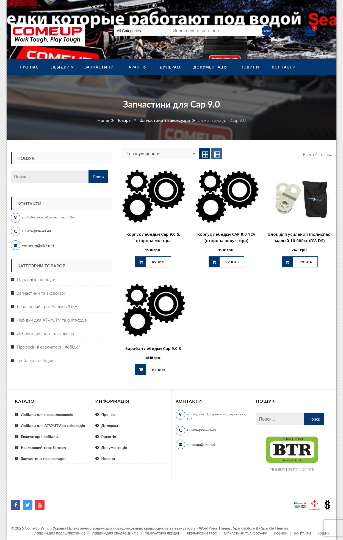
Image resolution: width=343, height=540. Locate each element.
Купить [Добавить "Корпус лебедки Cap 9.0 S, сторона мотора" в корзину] (158, 262)
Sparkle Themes (274, 528)
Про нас (29, 67)
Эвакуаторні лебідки (162, 533)
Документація (210, 67)
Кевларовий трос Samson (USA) (48, 306)
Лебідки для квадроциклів (115, 533)
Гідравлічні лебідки (36, 279)
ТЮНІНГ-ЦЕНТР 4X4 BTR (292, 469)
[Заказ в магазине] (158, 153)
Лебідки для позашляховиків (45, 333)
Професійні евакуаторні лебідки (48, 346)
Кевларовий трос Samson (43, 447)
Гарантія (136, 67)
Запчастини (99, 67)
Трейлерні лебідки (35, 360)
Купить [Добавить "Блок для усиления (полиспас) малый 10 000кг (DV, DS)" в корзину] (305, 262)
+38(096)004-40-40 (36, 231)
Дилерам (170, 67)
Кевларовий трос (202, 533)
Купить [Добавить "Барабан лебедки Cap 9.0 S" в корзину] (158, 370)
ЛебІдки (60, 67)
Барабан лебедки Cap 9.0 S (153, 348)
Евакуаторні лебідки (39, 436)
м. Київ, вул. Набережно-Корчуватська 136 (129, 6)
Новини (249, 67)
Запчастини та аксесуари (41, 292)
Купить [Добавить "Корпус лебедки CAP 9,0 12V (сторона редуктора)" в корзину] (232, 262)
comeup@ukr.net (27, 6)
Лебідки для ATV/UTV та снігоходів (52, 319)
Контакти (284, 67)
